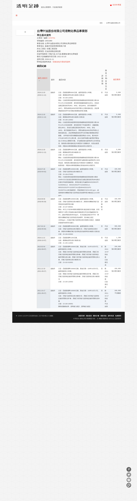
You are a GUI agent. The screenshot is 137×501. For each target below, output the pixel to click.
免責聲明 (118, 316)
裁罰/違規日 (42, 79)
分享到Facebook (128, 469)
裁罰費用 (116, 80)
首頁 (101, 23)
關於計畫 (96, 316)
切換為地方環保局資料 (61, 62)
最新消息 (103, 316)
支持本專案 (116, 5)
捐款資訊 (89, 316)
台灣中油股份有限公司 (113, 23)
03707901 (51, 38)
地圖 (51, 316)
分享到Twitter (128, 474)
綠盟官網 (81, 316)
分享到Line (128, 480)
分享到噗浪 (128, 485)
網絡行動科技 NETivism (107, 319)
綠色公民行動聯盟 (86, 319)
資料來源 (111, 316)
